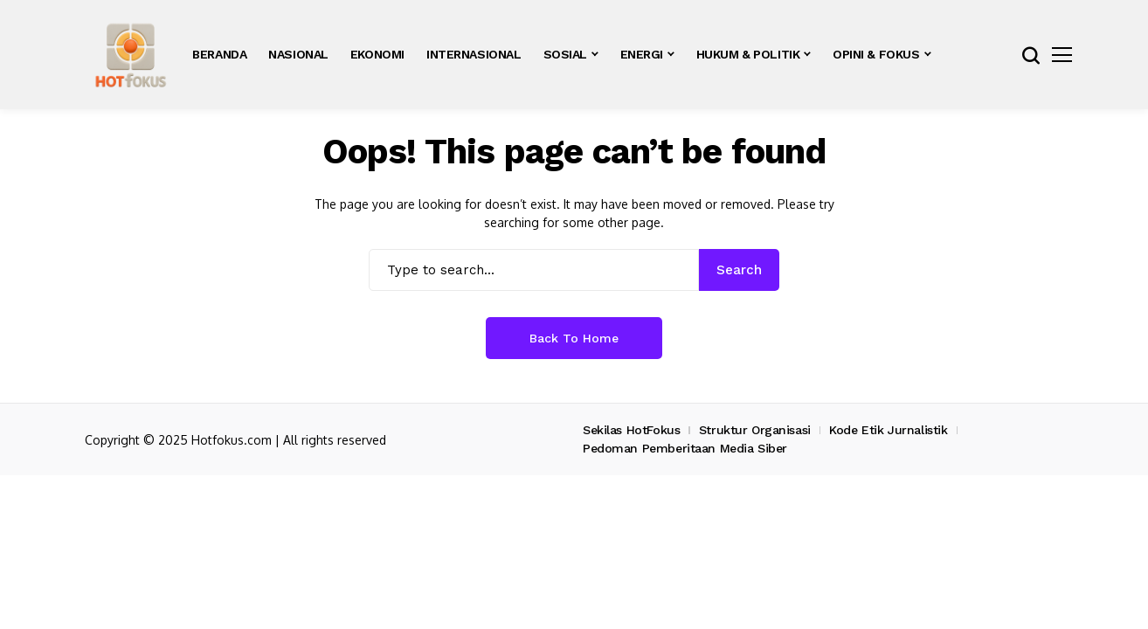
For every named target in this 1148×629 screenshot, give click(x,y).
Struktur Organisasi (755, 430)
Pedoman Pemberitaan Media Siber (685, 448)
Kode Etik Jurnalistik (888, 430)
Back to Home (574, 338)
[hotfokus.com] (130, 54)
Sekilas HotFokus (631, 430)
